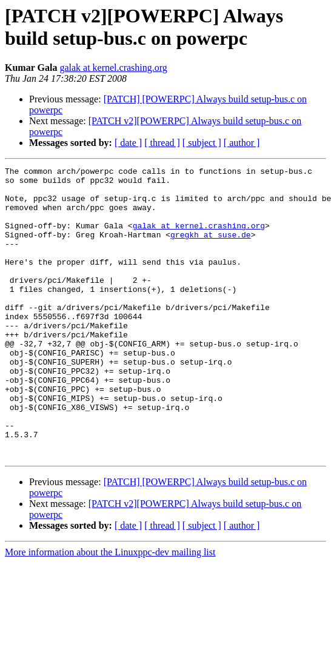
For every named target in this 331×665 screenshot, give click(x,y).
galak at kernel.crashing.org (113, 67)
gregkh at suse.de (210, 248)
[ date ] (128, 142)
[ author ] (242, 142)
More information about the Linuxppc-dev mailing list (110, 610)
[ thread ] (162, 142)
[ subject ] (201, 142)
